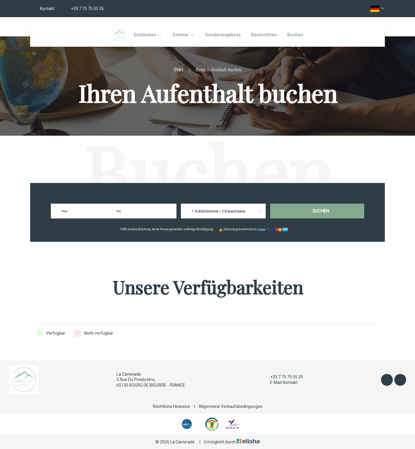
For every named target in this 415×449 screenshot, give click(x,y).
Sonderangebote (223, 35)
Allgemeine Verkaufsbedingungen (230, 406)
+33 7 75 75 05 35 (283, 377)
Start (178, 69)
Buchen (295, 35)
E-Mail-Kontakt (280, 382)
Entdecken (148, 35)
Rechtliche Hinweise (171, 406)
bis (118, 211)
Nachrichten (264, 35)
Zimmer (183, 35)
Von (64, 211)
